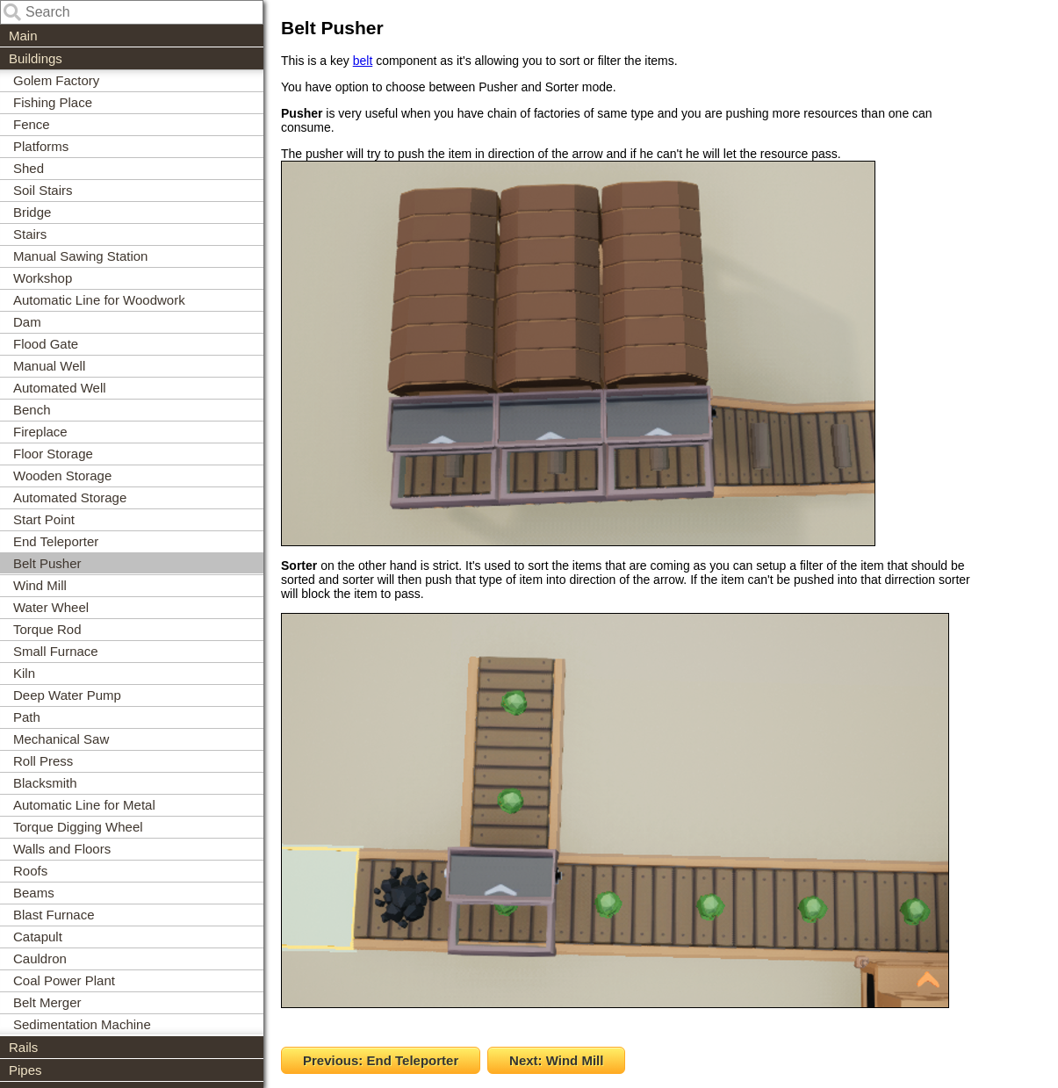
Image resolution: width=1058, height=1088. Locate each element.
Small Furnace (55, 651)
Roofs (30, 870)
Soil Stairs (43, 190)
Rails (23, 1047)
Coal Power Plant (64, 980)
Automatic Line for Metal (84, 804)
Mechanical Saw (61, 738)
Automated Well (59, 387)
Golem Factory (56, 80)
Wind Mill (40, 585)
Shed (28, 168)
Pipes (25, 1070)
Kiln (24, 673)
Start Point (44, 519)
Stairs (30, 234)
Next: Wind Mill (556, 1060)
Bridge (32, 212)
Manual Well (49, 365)
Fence (31, 124)
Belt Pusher (47, 563)
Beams (33, 892)
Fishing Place (52, 102)
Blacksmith (45, 782)
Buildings (35, 58)
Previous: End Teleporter (380, 1060)
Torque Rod (47, 629)
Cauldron (40, 958)
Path (26, 717)
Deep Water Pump (67, 695)
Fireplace (40, 431)
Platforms (40, 146)
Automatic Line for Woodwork (99, 299)
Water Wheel (51, 607)
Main (23, 35)
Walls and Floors (62, 848)
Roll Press (43, 760)
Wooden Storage (62, 475)
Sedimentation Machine (82, 1024)
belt (363, 61)
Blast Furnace (54, 914)
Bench (32, 409)
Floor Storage (53, 453)
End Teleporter (55, 541)
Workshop (42, 277)
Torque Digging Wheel (78, 826)
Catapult (37, 936)
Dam (27, 321)
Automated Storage (69, 497)
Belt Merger (47, 1002)
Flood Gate (45, 343)
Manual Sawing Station (80, 256)
